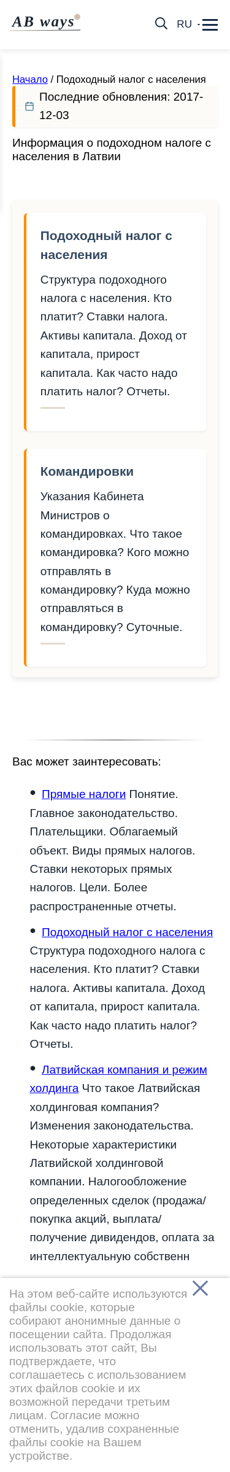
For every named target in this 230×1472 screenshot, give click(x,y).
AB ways (46, 21)
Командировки (87, 471)
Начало (30, 79)
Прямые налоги (84, 794)
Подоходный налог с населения (106, 244)
